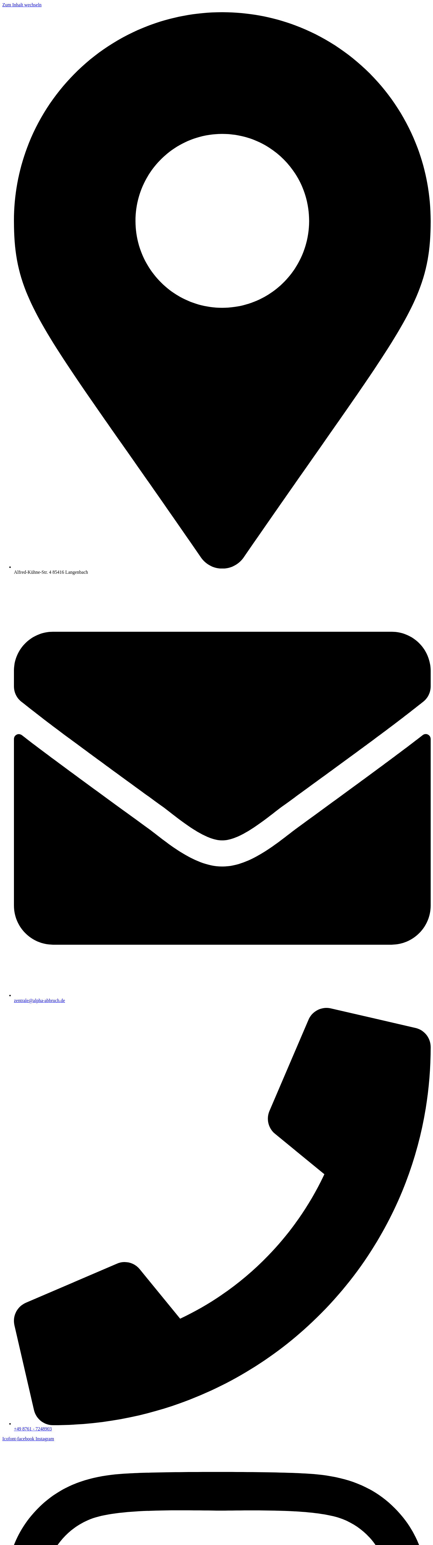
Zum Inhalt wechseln (22, 4)
